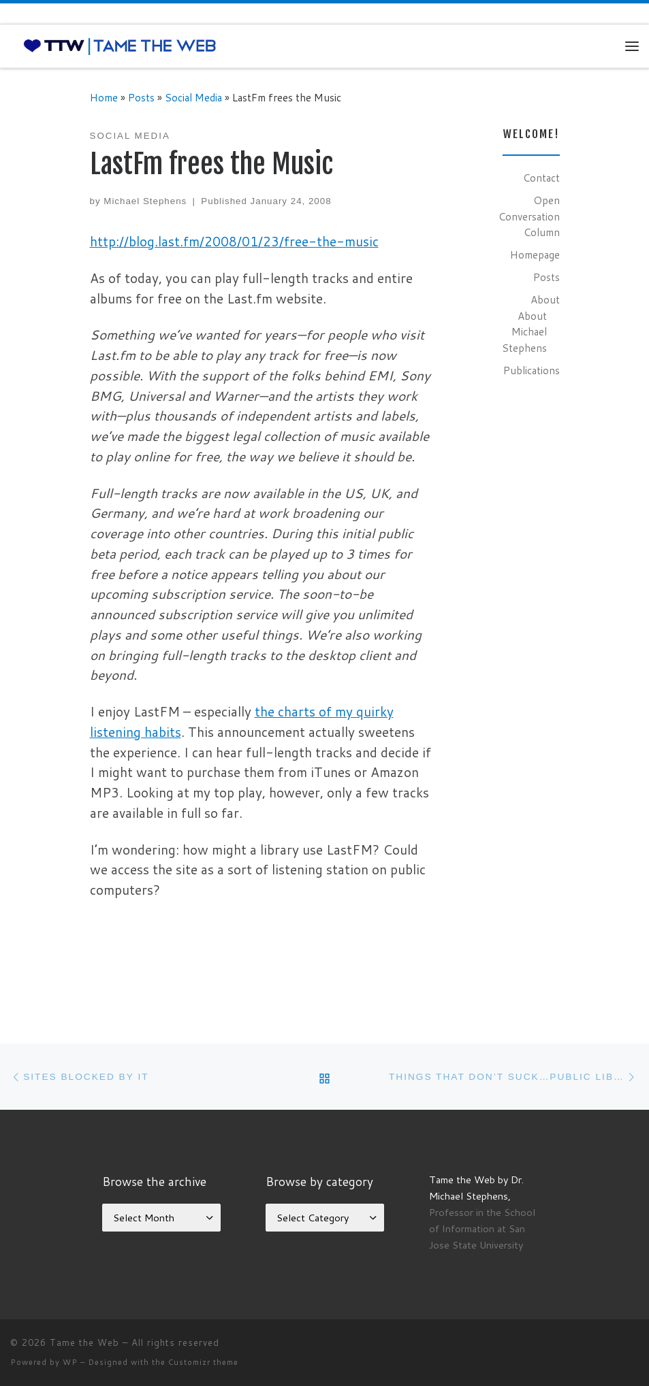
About (545, 299)
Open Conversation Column (529, 216)
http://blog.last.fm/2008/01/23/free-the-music (234, 241)
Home (104, 97)
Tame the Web (84, 1342)
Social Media (193, 97)
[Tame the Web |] (119, 45)
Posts (141, 97)
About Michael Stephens (524, 331)
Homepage (535, 254)
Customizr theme (203, 1362)
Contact (541, 177)
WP (70, 1362)
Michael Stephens (145, 201)
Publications (531, 370)
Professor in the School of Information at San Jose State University (482, 1228)
